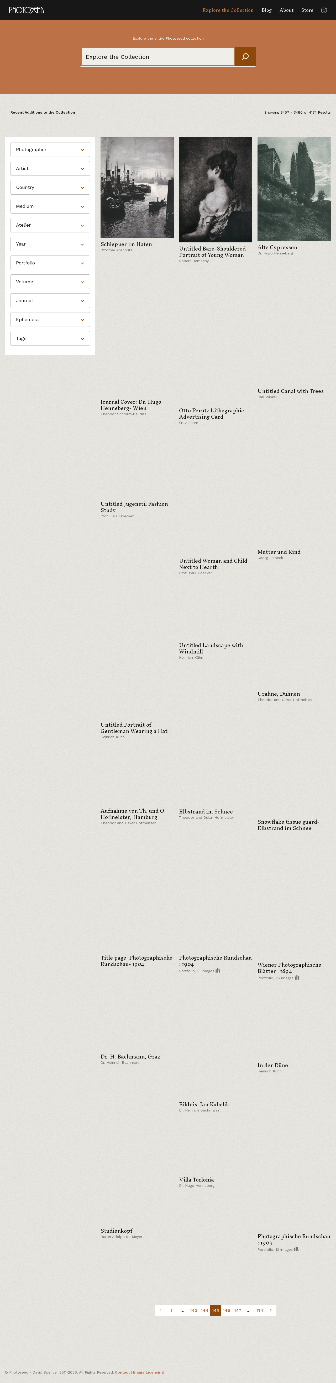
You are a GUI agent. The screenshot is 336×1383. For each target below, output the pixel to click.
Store (307, 10)
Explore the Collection (228, 10)
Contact (122, 1372)
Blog (266, 10)
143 (193, 1310)
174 (259, 1310)
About (286, 10)
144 (204, 1310)
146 (226, 1310)
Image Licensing (148, 1372)
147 (237, 1310)
